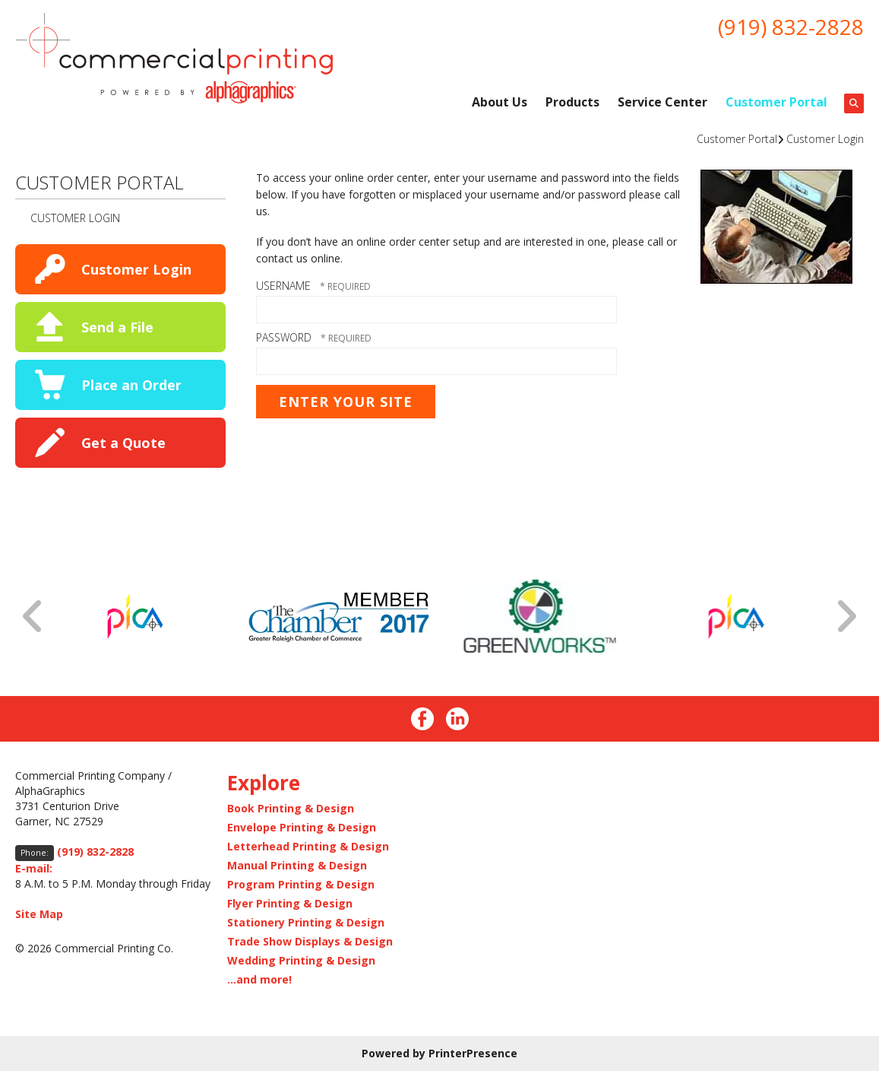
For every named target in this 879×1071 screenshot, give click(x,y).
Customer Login (825, 139)
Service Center (662, 102)
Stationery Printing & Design (305, 922)
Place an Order (131, 385)
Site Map (39, 914)
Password (283, 337)
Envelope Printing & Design (301, 827)
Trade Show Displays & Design (310, 941)
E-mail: (33, 868)
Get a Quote (123, 443)
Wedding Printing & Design (301, 960)
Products (572, 102)
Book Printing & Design (290, 808)
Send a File (117, 327)
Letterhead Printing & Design (308, 846)
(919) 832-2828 (791, 26)
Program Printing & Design (301, 884)
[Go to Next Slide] (845, 616)
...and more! (259, 979)
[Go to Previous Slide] (33, 616)
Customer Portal (776, 102)
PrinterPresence (472, 1053)
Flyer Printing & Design (290, 903)
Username (283, 285)
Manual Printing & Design (297, 865)
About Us (499, 102)
